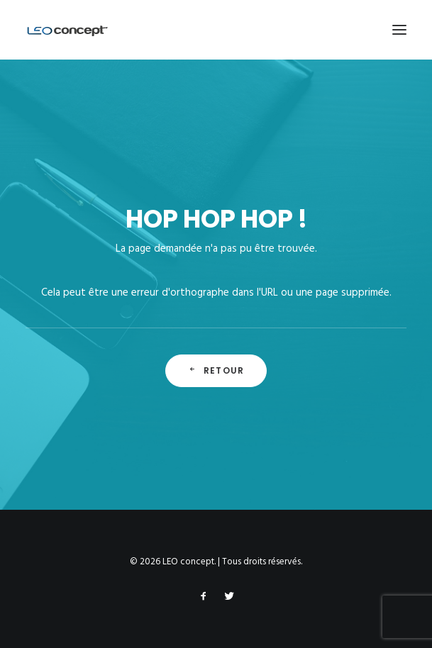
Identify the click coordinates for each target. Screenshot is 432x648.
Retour (216, 370)
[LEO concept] (68, 29)
